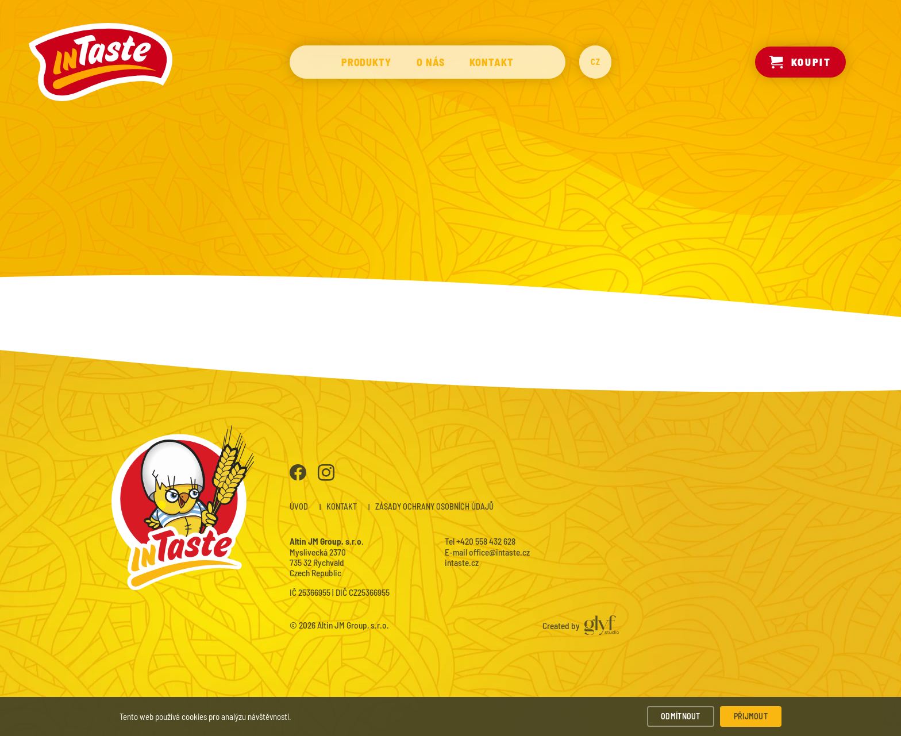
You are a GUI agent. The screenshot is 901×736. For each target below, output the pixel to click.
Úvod (299, 506)
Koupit (800, 61)
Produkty (366, 62)
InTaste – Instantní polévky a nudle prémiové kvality (100, 62)
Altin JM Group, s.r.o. (353, 625)
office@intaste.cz (499, 552)
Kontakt (491, 62)
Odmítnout (680, 716)
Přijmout (751, 716)
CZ (595, 62)
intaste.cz (462, 562)
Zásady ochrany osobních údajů (434, 506)
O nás (431, 62)
